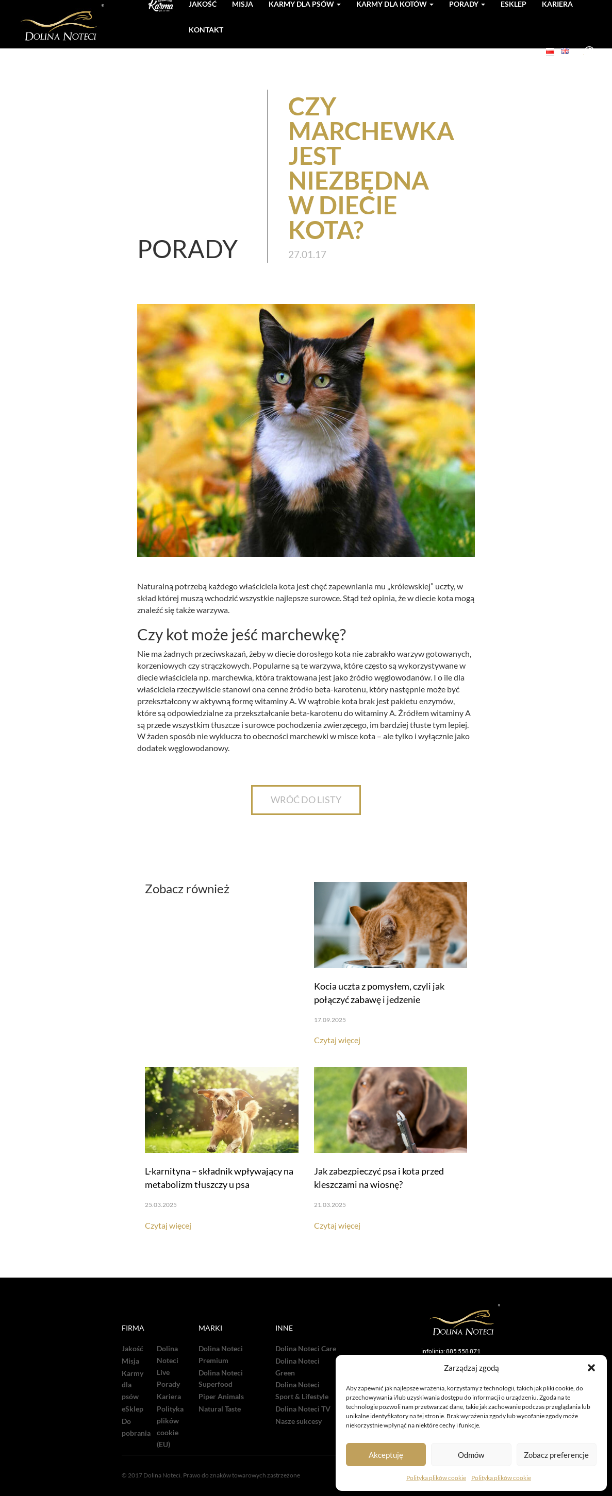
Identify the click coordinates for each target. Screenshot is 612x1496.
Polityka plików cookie (436, 1478)
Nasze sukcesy (298, 1421)
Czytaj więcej (337, 1040)
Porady (168, 1384)
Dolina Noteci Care (305, 1349)
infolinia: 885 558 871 (451, 1351)
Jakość (132, 1349)
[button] (591, 1368)
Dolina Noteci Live (167, 1360)
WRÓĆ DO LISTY (306, 799)
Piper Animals (221, 1396)
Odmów (471, 1454)
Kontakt (206, 29)
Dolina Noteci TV (302, 1409)
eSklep (132, 1409)
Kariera (169, 1396)
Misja (130, 1361)
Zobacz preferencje (556, 1454)
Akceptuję (386, 1454)
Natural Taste (220, 1409)
